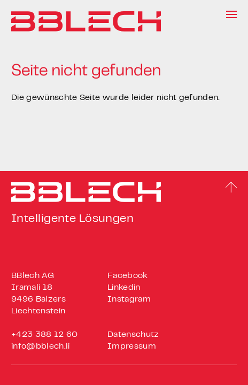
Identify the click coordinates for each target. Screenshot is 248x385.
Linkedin (124, 287)
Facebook (127, 276)
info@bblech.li (40, 346)
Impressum (131, 346)
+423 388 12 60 (44, 334)
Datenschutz (133, 334)
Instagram (129, 299)
